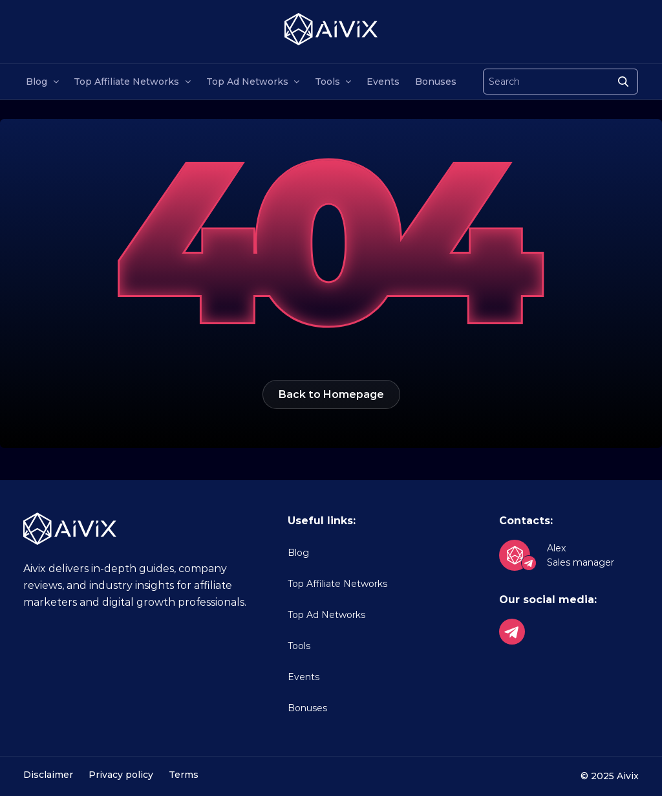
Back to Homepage (331, 394)
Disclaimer (48, 774)
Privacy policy (121, 774)
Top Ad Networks (247, 81)
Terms (183, 774)
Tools (327, 81)
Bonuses (435, 81)
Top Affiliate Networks (126, 81)
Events (383, 81)
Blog (36, 81)
